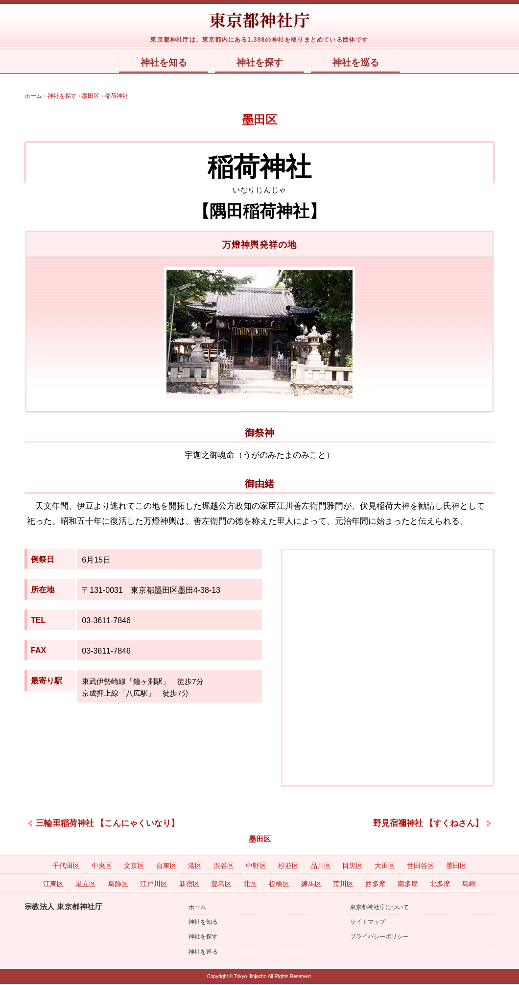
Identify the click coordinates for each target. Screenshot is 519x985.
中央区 (102, 866)
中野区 (256, 866)
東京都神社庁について (379, 908)
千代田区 (66, 866)
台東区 (166, 866)
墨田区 (259, 120)
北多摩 (440, 885)
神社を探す (260, 63)
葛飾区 (118, 885)
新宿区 (189, 885)
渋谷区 (223, 866)
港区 (195, 866)
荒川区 (343, 885)
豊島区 (221, 885)
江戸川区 (153, 885)
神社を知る (145, 63)
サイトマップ (367, 922)
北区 (250, 885)
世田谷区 (420, 866)
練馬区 (311, 885)
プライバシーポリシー (379, 937)
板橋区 (279, 885)
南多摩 (408, 885)
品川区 (320, 866)
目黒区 (352, 866)
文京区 (134, 866)
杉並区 (288, 866)
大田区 (385, 866)
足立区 (85, 885)
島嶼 (469, 885)
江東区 (53, 885)
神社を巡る (373, 63)
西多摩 (375, 885)
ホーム (197, 908)
